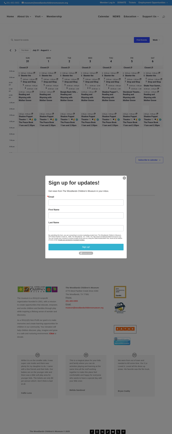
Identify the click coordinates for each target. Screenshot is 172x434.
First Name (53, 210)
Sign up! (86, 247)
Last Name (53, 223)
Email (51, 197)
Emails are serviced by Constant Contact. (71, 240)
